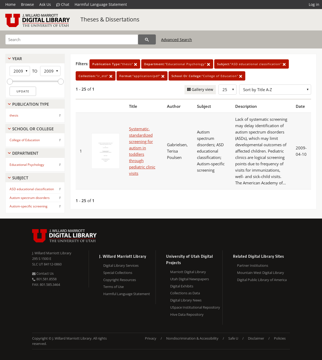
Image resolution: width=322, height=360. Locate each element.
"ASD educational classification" (251, 64)
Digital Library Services (121, 265)
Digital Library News (185, 300)
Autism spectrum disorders (30, 197)
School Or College (33, 128)
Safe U (233, 338)
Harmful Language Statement (101, 4)
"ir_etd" (96, 76)
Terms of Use (113, 286)
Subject (20, 177)
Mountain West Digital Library (260, 272)
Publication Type (30, 104)
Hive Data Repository (187, 314)
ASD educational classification (32, 189)
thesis (14, 115)
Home (10, 4)
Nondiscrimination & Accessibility (192, 338)
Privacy (150, 338)
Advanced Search (176, 39)
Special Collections (117, 272)
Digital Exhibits (181, 286)
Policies (280, 338)
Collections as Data (185, 293)
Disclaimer (256, 338)
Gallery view (202, 89)
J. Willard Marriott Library (51, 253)
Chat (62, 4)
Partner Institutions (252, 265)
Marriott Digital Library (188, 271)
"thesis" (114, 64)
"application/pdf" (142, 76)
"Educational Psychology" (177, 64)
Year (17, 58)
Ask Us (45, 4)
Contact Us (43, 273)
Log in (314, 4)
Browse (27, 4)
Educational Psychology (27, 164)
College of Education (25, 140)
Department (25, 153)
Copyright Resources (119, 279)
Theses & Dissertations (109, 19)
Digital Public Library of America (262, 279)
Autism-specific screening (29, 206)
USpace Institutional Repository (195, 307)
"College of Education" (206, 76)
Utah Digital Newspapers (189, 279)
